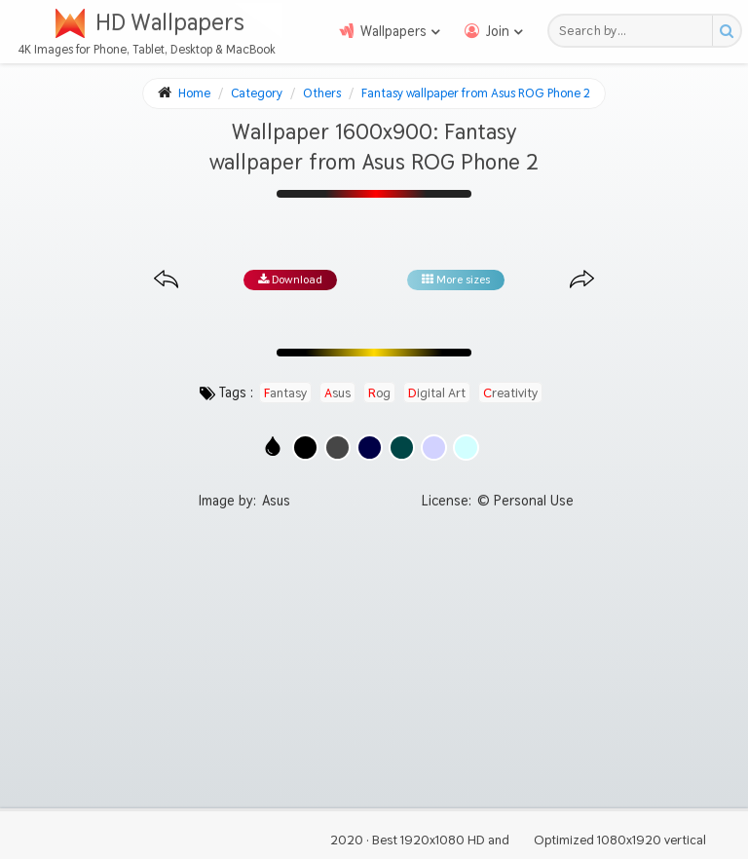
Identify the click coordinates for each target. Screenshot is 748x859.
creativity (510, 392)
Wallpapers (393, 31)
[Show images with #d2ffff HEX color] (466, 447)
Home (194, 93)
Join (497, 31)
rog (379, 392)
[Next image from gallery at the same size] (582, 280)
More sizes (456, 279)
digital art (437, 392)
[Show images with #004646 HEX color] (402, 447)
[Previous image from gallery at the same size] (166, 280)
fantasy (285, 392)
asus (337, 392)
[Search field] (635, 31)
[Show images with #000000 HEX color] (305, 447)
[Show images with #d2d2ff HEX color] (434, 447)
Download (290, 279)
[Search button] (726, 31)
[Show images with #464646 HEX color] (337, 447)
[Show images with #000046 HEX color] (369, 447)
